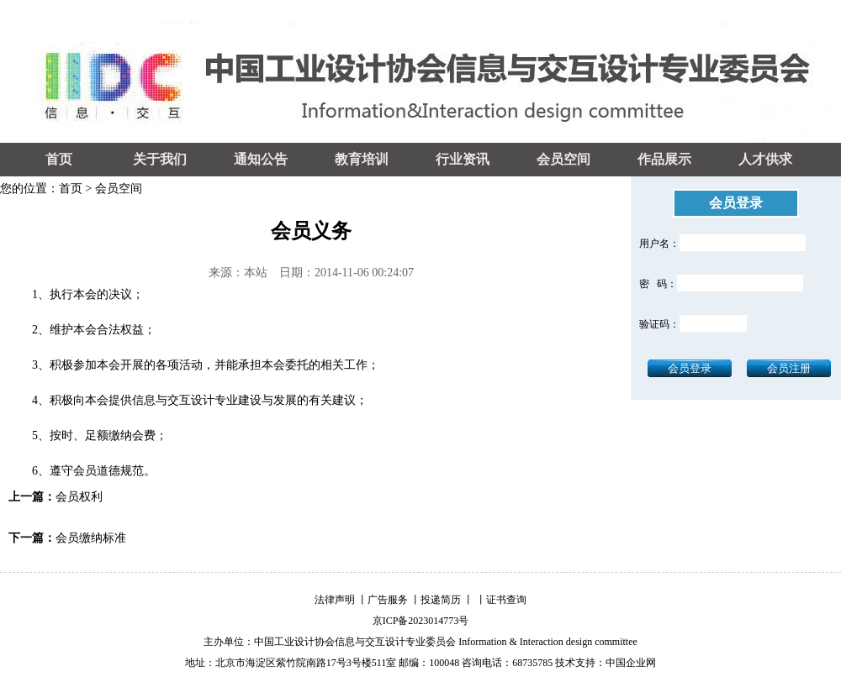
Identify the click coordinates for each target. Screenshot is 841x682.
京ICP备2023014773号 (421, 621)
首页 (58, 159)
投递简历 (440, 600)
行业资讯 (462, 159)
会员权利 (79, 497)
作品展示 (664, 159)
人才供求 (765, 159)
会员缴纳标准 (91, 538)
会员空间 (563, 159)
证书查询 (506, 600)
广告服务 (388, 600)
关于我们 (160, 159)
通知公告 (261, 159)
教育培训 (362, 159)
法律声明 (335, 600)
